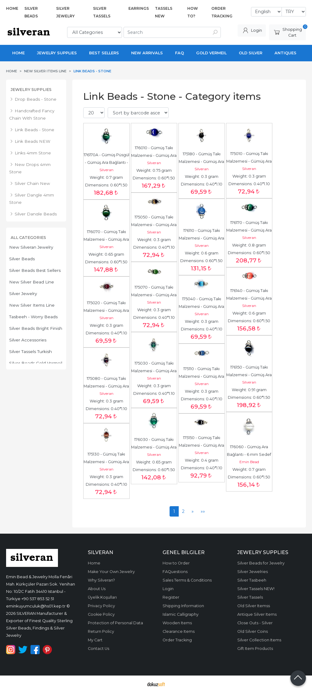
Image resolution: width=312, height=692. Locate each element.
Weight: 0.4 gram (201, 460)
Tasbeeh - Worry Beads (33, 316)
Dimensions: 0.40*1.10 (201, 184)
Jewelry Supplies (31, 89)
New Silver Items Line (32, 305)
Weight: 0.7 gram (106, 177)
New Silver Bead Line (31, 281)
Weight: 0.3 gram (201, 176)
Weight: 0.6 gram (201, 253)
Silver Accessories (27, 339)
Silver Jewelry (23, 293)
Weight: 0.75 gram (154, 170)
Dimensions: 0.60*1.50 (106, 185)
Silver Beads (22, 258)
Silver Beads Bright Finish (35, 328)
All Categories (28, 237)
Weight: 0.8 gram (249, 245)
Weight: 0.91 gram (249, 389)
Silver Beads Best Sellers (35, 270)
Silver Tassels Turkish (30, 351)
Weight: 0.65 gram (106, 254)
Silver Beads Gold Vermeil (35, 363)
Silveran (106, 170)
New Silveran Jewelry (31, 247)
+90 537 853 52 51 (37, 598)
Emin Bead (249, 462)
